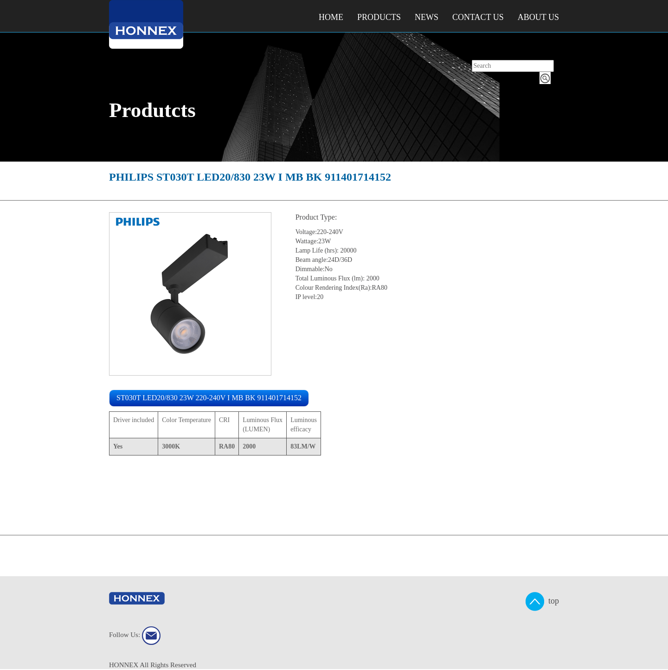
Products (379, 17)
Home (331, 17)
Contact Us (478, 17)
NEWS (426, 17)
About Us (538, 17)
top (542, 601)
